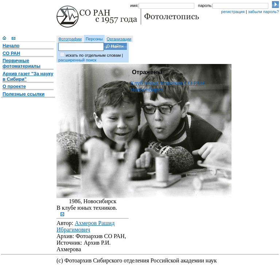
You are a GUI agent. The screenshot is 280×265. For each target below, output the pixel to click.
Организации (119, 39)
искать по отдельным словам (93, 55)
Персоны (94, 39)
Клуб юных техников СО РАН (167, 83)
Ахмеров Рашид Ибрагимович (85, 226)
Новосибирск (146, 90)
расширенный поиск (77, 60)
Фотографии (70, 39)
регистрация (233, 11)
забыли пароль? (263, 11)
